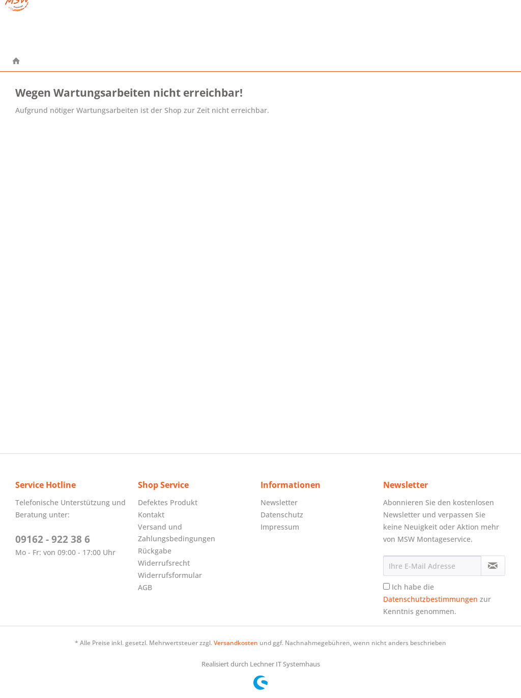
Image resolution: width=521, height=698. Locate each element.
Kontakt (151, 514)
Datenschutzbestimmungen (430, 599)
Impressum (279, 527)
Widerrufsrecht (164, 563)
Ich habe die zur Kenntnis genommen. (437, 599)
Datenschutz (281, 514)
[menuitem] (16, 61)
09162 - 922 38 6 (52, 539)
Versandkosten (236, 642)
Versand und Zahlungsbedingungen (176, 533)
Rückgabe (154, 551)
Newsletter (279, 502)
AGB (145, 587)
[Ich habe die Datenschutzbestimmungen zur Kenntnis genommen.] (386, 586)
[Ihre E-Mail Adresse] (432, 566)
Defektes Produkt (167, 502)
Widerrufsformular (170, 575)
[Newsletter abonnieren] (493, 566)
